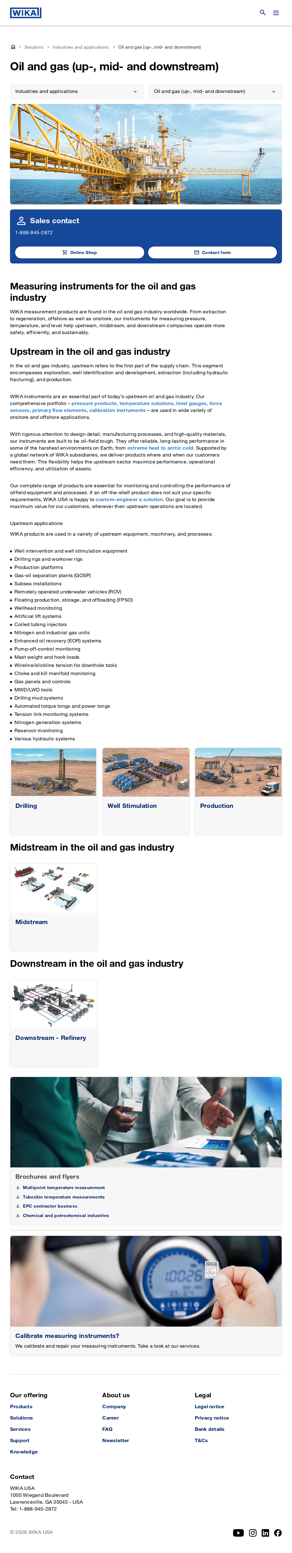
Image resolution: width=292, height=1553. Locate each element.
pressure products (94, 404)
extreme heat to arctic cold (160, 448)
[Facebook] (278, 1533)
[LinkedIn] (265, 1533)
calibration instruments (117, 411)
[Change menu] (276, 13)
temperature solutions (146, 404)
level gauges (191, 404)
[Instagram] (253, 1533)
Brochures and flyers (47, 1177)
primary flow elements (59, 411)
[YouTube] (238, 1533)
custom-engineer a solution (129, 500)
